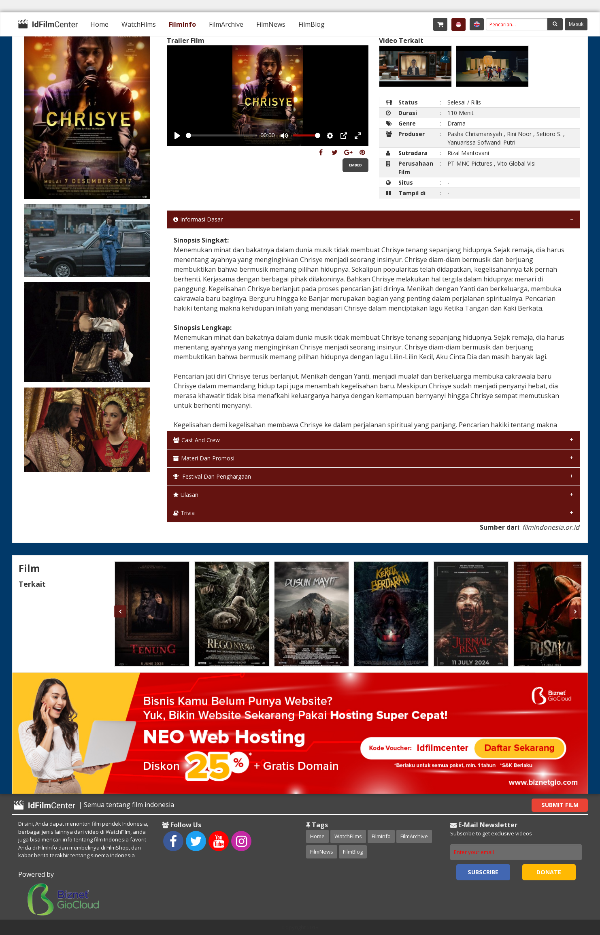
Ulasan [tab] (185, 494)
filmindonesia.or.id (550, 527)
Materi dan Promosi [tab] (203, 458)
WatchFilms (138, 24)
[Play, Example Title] (177, 135)
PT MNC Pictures (469, 163)
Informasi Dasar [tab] (198, 219)
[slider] (221, 135)
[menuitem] (99, 24)
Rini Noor (519, 134)
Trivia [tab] (184, 513)
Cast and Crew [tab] (196, 440)
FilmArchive (226, 24)
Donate (548, 872)
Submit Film (560, 805)
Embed (355, 165)
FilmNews (270, 24)
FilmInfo (182, 24)
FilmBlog (311, 24)
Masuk (576, 24)
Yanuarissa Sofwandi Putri (481, 142)
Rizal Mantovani (468, 153)
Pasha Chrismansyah (474, 134)
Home (99, 24)
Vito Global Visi (516, 163)
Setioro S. (549, 134)
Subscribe (483, 872)
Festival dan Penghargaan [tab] (212, 476)
